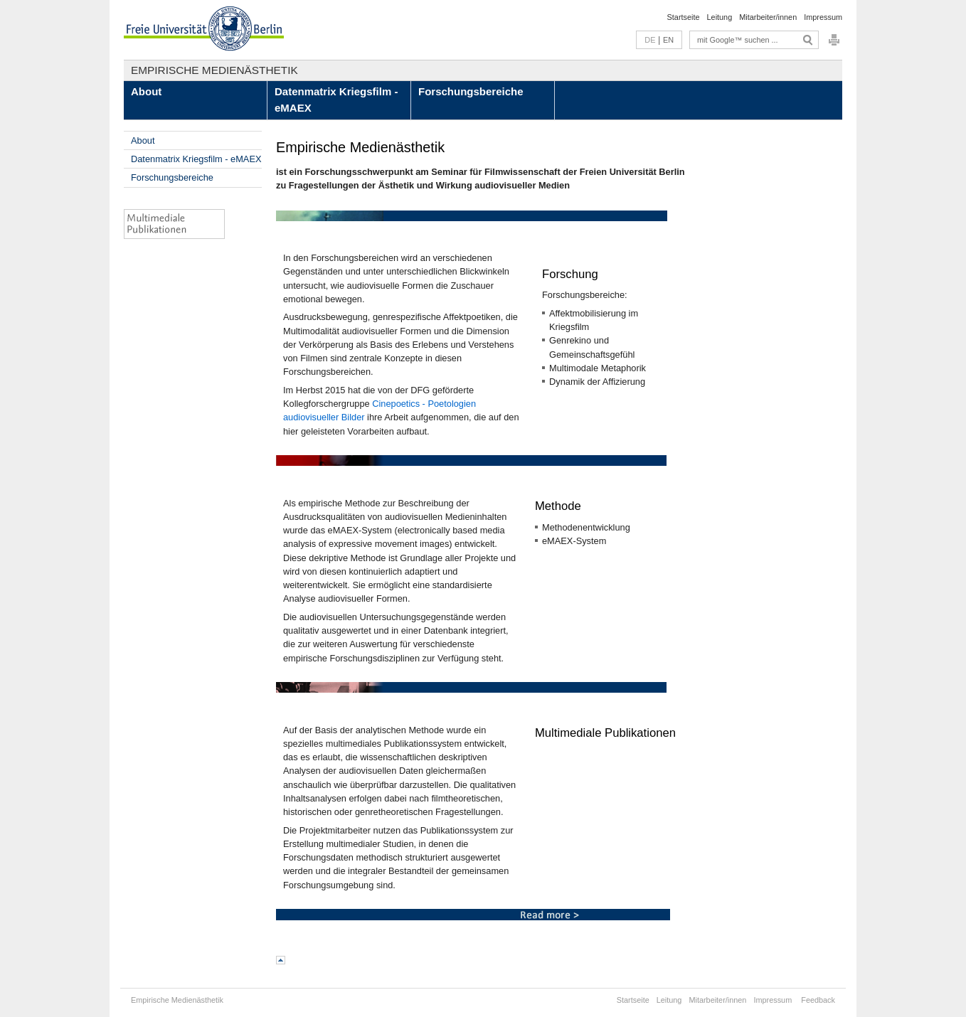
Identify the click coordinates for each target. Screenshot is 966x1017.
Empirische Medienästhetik (214, 70)
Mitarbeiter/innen (768, 17)
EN (668, 40)
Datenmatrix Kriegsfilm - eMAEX (336, 99)
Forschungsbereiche (471, 91)
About (146, 91)
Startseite (683, 17)
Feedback (818, 1000)
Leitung (720, 17)
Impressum (823, 17)
